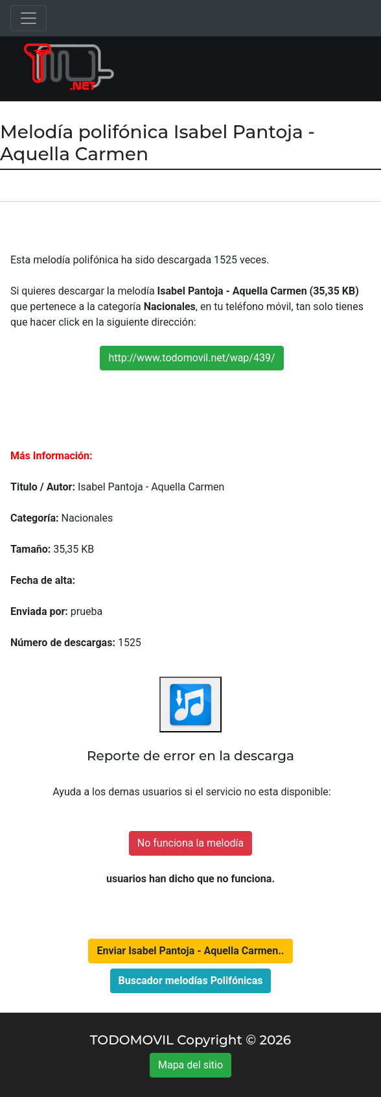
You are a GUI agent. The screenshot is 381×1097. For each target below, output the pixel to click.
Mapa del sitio (190, 1065)
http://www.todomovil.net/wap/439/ (191, 358)
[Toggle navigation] (28, 18)
